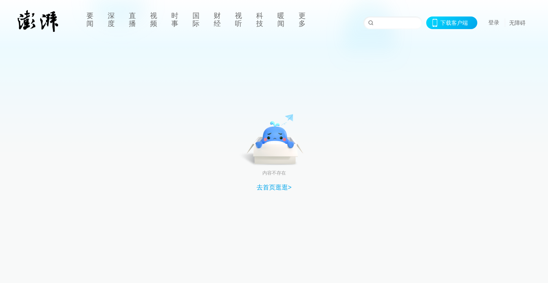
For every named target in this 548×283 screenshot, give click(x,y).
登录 (493, 22)
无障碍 (517, 23)
